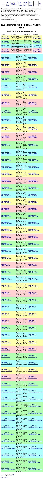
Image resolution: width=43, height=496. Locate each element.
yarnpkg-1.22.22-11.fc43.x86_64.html (6, 272)
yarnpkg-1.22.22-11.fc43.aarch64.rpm (33, 251)
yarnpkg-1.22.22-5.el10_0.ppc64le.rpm (33, 370)
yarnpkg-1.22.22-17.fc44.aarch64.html (6, 86)
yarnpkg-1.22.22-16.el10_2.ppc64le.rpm (33, 230)
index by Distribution (13, 3)
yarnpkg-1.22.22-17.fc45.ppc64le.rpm (33, 64)
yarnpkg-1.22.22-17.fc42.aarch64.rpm (33, 152)
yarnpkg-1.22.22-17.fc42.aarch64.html (6, 152)
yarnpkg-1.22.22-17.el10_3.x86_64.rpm (33, 187)
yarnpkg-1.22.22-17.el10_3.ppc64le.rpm (33, 173)
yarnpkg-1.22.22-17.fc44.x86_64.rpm (33, 111)
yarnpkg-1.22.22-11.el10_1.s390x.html (6, 293)
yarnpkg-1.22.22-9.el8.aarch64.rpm (32, 307)
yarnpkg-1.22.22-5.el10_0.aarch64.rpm (33, 363)
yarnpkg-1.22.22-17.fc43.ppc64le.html (6, 128)
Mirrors (36, 3)
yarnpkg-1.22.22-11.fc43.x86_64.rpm (33, 272)
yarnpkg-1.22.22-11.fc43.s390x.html (5, 265)
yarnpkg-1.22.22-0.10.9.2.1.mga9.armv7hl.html (8, 426)
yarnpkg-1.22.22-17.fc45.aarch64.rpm (33, 57)
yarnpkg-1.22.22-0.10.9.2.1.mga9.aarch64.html (8, 419)
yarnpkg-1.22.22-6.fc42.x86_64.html (5, 356)
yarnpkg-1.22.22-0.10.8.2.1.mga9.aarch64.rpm (35, 447)
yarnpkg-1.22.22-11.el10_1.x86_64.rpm (33, 300)
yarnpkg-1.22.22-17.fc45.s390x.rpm (32, 71)
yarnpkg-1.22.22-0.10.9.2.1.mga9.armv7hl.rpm (35, 426)
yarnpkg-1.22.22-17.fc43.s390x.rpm (32, 136)
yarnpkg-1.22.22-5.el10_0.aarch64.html (6, 363)
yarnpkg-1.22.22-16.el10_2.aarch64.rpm (33, 223)
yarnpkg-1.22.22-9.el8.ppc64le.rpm (32, 314)
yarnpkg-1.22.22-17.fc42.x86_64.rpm (33, 159)
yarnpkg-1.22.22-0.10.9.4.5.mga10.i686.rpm (34, 405)
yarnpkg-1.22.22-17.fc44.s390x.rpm (32, 103)
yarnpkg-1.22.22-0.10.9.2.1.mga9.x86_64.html (8, 440)
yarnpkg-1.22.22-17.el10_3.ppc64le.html (6, 173)
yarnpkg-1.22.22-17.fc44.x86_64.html (6, 111)
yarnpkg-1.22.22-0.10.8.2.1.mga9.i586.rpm (34, 461)
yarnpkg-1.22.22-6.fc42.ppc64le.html (5, 342)
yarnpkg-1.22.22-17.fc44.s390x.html (5, 103)
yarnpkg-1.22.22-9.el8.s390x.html (5, 321)
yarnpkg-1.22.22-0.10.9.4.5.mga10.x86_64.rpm (35, 412)
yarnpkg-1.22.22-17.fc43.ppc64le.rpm (33, 128)
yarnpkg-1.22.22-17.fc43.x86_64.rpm (33, 145)
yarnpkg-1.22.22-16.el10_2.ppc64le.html (6, 230)
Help (40, 3)
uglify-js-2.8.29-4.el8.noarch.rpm (37, 37)
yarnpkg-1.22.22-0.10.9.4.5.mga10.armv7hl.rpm (35, 398)
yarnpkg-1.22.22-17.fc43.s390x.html (5, 136)
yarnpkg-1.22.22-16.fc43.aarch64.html (6, 194)
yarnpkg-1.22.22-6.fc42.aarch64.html (5, 335)
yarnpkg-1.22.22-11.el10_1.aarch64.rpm (33, 279)
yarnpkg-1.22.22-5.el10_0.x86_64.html (6, 384)
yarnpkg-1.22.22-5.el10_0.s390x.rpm (33, 377)
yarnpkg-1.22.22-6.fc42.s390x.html (5, 349)
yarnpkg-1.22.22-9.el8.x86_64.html (5, 328)
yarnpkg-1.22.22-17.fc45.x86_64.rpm (33, 78)
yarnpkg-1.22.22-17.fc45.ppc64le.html (6, 64)
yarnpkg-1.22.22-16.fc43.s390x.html (5, 209)
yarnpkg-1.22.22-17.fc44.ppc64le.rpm (33, 94)
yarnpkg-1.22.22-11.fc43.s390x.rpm (32, 265)
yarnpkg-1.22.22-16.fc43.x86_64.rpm (33, 216)
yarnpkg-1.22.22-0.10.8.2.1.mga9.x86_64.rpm (35, 468)
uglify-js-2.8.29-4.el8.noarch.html (5, 37)
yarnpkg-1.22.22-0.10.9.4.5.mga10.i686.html (7, 405)
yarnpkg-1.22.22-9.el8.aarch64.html (5, 307)
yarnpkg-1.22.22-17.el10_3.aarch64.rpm (33, 166)
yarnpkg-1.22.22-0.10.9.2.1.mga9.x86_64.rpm (35, 440)
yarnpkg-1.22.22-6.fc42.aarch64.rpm (32, 335)
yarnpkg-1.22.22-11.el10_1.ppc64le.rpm (33, 286)
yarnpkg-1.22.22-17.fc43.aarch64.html (6, 120)
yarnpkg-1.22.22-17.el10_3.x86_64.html (6, 187)
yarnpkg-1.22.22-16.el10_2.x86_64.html (6, 244)
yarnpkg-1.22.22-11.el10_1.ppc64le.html (6, 286)
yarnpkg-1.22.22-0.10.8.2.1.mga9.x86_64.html (8, 468)
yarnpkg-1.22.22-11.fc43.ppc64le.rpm (33, 258)
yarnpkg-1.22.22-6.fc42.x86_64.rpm (32, 356)
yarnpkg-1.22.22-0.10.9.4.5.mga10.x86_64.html (8, 412)
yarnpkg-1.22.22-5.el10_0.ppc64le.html (6, 370)
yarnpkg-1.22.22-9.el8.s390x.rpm (32, 321)
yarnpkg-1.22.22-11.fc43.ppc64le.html (6, 258)
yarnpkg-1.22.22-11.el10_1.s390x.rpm (33, 293)
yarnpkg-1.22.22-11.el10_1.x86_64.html (6, 300)
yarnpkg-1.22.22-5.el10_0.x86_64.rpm (33, 384)
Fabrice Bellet (4, 477)
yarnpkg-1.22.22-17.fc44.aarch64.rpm (33, 86)
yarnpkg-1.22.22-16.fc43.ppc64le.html (6, 201)
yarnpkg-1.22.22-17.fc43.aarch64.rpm (33, 120)
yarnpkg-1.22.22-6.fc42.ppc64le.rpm (32, 342)
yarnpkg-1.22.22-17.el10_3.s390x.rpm (33, 180)
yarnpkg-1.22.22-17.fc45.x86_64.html (6, 78)
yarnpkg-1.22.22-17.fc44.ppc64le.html (6, 94)
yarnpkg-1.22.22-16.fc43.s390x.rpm (32, 209)
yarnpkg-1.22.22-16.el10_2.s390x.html (6, 237)
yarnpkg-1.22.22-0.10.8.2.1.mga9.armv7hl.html (8, 454)
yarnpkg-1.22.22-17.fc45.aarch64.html (6, 57)
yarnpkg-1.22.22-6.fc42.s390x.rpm (32, 349)
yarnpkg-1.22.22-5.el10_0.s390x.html (6, 377)
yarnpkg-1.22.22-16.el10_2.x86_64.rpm (33, 244)
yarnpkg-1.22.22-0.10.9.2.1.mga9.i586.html (7, 433)
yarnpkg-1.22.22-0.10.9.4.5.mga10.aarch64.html (8, 391)
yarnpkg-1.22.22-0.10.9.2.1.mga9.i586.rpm (34, 433)
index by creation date (25, 4)
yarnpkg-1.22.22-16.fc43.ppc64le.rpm (33, 201)
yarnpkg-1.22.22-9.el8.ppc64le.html (5, 314)
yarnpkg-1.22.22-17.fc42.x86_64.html (6, 159)
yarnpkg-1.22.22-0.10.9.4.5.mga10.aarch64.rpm (35, 391)
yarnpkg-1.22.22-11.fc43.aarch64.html (6, 251)
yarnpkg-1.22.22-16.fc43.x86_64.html (6, 216)
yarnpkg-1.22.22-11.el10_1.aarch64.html (6, 279)
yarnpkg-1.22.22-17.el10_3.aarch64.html (6, 166)
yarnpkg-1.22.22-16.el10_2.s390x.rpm (33, 237)
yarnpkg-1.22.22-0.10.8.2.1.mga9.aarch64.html (8, 447)
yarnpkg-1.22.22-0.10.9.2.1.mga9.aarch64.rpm (35, 419)
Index (3, 3)
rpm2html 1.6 (10, 474)
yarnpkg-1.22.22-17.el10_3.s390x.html (6, 180)
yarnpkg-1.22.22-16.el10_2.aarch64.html (6, 223)
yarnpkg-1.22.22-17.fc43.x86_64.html (6, 145)
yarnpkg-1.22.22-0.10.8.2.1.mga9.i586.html (7, 461)
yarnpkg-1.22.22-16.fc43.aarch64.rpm (33, 194)
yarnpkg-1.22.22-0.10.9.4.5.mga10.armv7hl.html (8, 398)
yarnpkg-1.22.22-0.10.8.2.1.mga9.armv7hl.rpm (35, 454)
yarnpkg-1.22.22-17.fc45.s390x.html (5, 71)
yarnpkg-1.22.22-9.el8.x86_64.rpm (32, 328)
